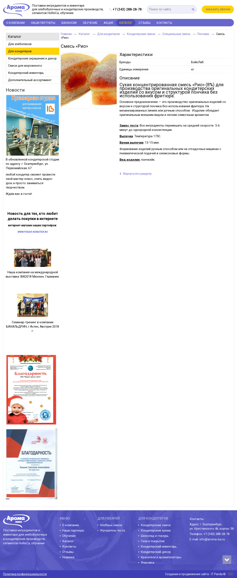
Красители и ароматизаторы (161, 557)
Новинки (68, 557)
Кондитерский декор (156, 552)
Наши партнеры (73, 530)
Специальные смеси (176, 34)
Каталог (125, 22)
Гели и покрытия (152, 541)
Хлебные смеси (111, 525)
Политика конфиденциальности (25, 574)
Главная (66, 34)
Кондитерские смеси (141, 34)
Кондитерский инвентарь (159, 546)
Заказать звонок (217, 9)
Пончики (203, 34)
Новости (15, 90)
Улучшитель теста (112, 530)
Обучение (69, 536)
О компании (70, 525)
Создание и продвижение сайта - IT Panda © (195, 574)
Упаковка (147, 562)
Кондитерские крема (156, 530)
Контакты (69, 546)
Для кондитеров (108, 34)
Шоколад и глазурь (155, 536)
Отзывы (68, 552)
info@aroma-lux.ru (212, 539)
